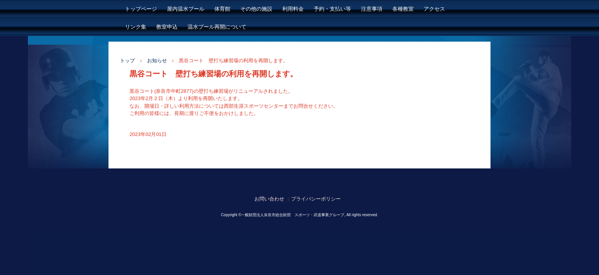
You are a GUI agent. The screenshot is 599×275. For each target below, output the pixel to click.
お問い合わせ (269, 199)
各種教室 (403, 9)
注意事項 (371, 9)
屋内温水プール (185, 9)
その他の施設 (256, 9)
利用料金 (293, 9)
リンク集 (135, 27)
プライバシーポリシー (316, 199)
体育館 (222, 9)
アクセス (434, 9)
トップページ (141, 9)
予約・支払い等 (332, 9)
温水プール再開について (217, 27)
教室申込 (167, 27)
